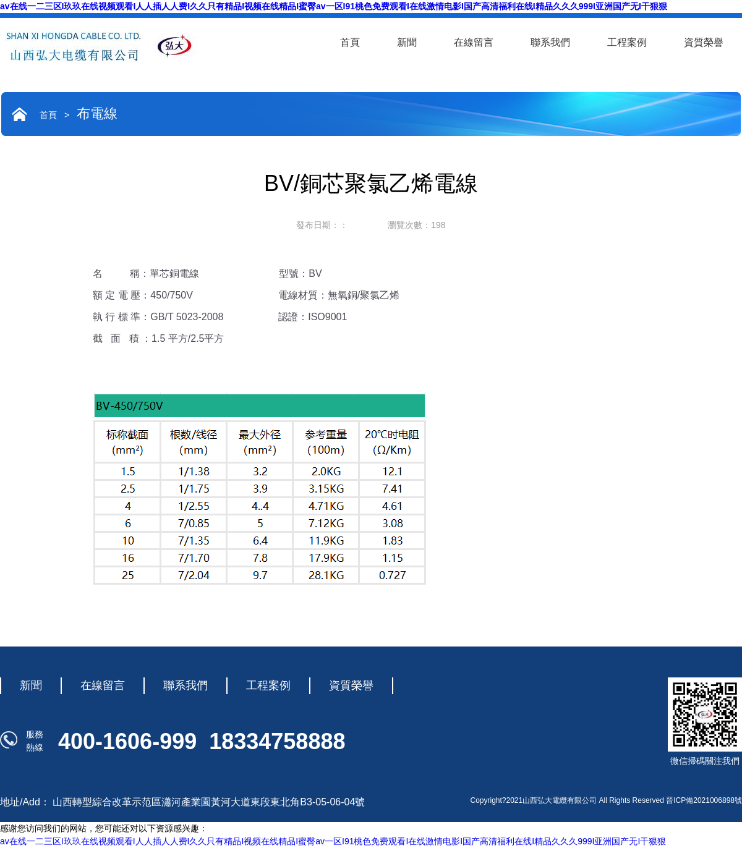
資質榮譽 (703, 42)
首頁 (350, 42)
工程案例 (627, 42)
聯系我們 (550, 42)
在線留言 (473, 42)
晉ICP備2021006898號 (704, 800)
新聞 (407, 42)
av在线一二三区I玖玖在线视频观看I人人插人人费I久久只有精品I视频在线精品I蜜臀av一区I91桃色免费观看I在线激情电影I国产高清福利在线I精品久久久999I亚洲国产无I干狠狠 (333, 6)
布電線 (97, 113)
